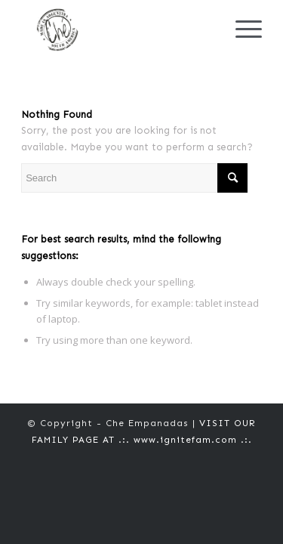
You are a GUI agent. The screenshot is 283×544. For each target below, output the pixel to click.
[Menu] (241, 30)
